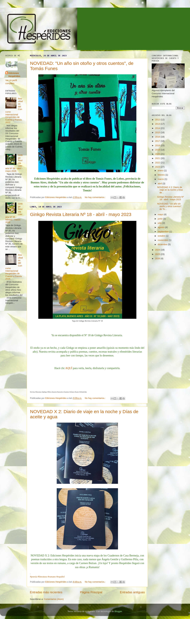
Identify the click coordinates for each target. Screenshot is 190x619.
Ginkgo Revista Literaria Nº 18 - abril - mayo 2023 (80, 214)
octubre (162, 236)
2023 (158, 167)
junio (160, 218)
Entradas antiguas (132, 592)
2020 (158, 154)
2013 (158, 124)
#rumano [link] (52, 576)
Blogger (118, 611)
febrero (161, 175)
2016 (158, 137)
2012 (158, 119)
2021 (158, 158)
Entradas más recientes (46, 592)
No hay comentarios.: (95, 197)
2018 (158, 145)
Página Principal (91, 592)
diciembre (163, 244)
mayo (161, 214)
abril (160, 183)
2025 (158, 254)
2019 (158, 150)
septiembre (163, 231)
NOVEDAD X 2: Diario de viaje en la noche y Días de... (170, 190)
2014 (158, 128)
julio (160, 223)
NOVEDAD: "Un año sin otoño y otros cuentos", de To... (169, 206)
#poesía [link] (33, 576)
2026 (158, 258)
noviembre (163, 240)
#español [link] (60, 576)
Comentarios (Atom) (54, 599)
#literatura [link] (42, 576)
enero (161, 170)
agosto (161, 227)
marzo (161, 179)
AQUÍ (68, 368)
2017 (158, 141)
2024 (158, 250)
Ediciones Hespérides (6, 11)
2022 (158, 162)
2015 (158, 132)
